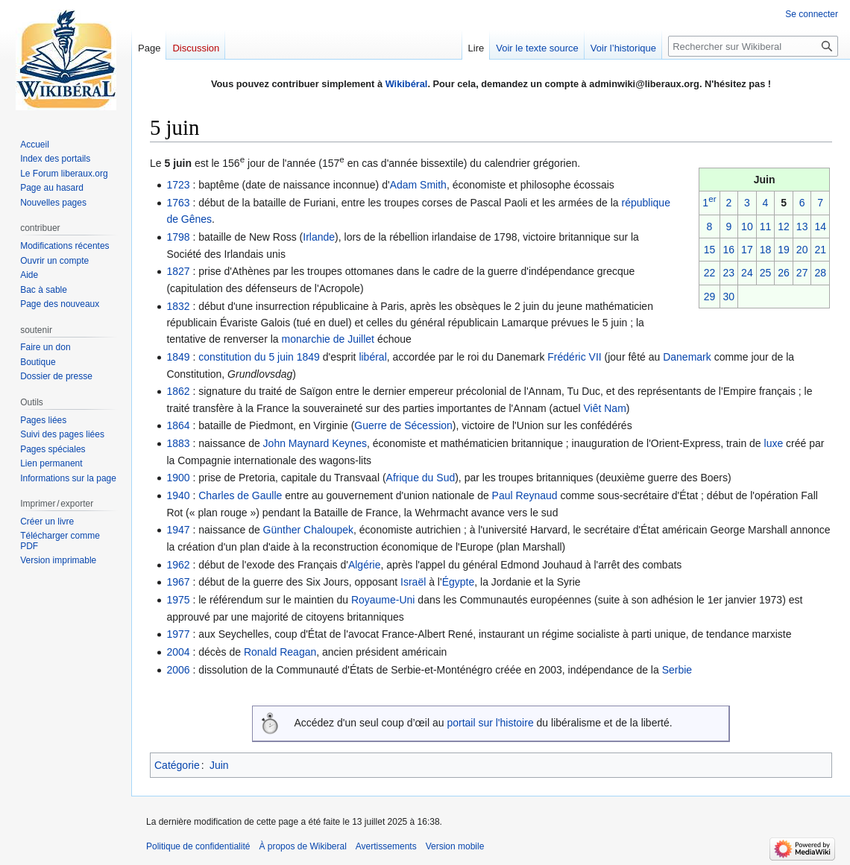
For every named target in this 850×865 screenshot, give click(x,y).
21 (820, 250)
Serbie (677, 670)
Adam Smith (418, 185)
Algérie (364, 565)
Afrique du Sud (421, 478)
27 (802, 273)
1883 (177, 443)
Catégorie (177, 765)
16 (729, 250)
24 (747, 273)
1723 (177, 185)
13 (802, 226)
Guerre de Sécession (403, 425)
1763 (177, 203)
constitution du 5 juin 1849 (259, 357)
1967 (177, 582)
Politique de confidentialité (198, 846)
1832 (177, 306)
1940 (177, 495)
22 (710, 273)
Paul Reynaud (525, 495)
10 (747, 226)
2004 (177, 652)
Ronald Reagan (280, 652)
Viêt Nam (604, 408)
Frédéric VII (574, 357)
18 (766, 250)
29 (710, 296)
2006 (177, 670)
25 (766, 273)
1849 (177, 357)
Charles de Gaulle (240, 495)
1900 (177, 478)
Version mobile (455, 846)
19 (784, 250)
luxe (774, 443)
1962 (177, 565)
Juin (219, 765)
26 (784, 273)
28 (820, 273)
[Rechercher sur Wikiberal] (753, 46)
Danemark (687, 357)
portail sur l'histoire (490, 723)
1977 (177, 634)
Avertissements (386, 846)
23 (729, 273)
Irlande (319, 237)
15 (710, 250)
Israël (413, 582)
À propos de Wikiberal (302, 846)
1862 (177, 391)
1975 (177, 600)
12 (784, 226)
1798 (177, 237)
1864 (177, 425)
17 (747, 250)
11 (766, 226)
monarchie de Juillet (327, 339)
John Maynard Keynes (315, 443)
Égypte (458, 582)
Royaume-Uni (383, 600)
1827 (177, 271)
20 (802, 250)
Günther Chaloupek (308, 530)
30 (729, 296)
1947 (177, 530)
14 (820, 226)
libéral (372, 357)
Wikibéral (406, 83)
